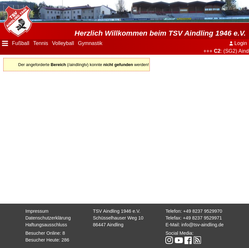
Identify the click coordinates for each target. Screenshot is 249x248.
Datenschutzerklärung (48, 217)
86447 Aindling (108, 224)
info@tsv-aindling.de (202, 224)
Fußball (20, 43)
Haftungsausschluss (46, 224)
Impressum (36, 211)
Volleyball (63, 43)
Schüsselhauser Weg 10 (118, 217)
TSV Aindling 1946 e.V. (116, 211)
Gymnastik (90, 43)
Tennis (40, 43)
